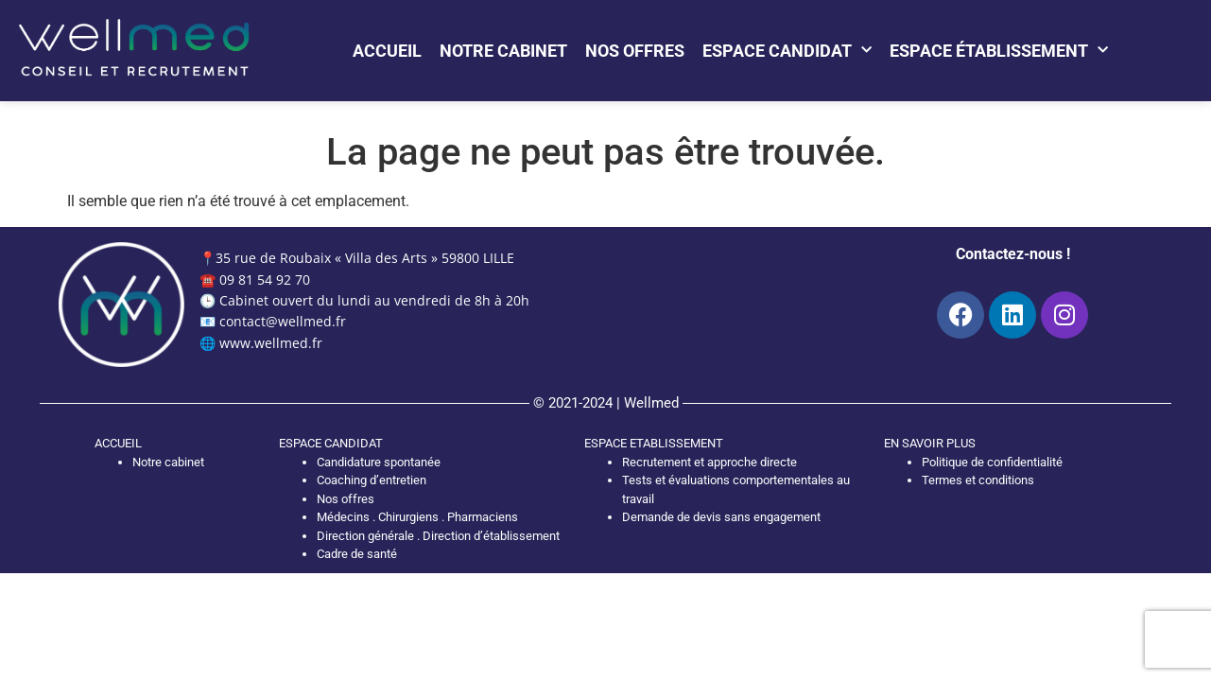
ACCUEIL (118, 443)
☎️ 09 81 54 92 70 (254, 279)
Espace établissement (999, 50)
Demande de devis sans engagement (721, 517)
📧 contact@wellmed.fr (272, 321)
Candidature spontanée (379, 462)
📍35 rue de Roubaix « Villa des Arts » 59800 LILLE (356, 258)
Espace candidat (787, 50)
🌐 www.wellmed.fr (260, 343)
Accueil (387, 51)
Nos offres (634, 51)
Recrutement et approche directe (709, 462)
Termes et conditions (978, 480)
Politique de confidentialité (992, 462)
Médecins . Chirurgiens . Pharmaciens (417, 517)
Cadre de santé (357, 554)
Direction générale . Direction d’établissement (438, 536)
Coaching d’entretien (371, 480)
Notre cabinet (503, 51)
